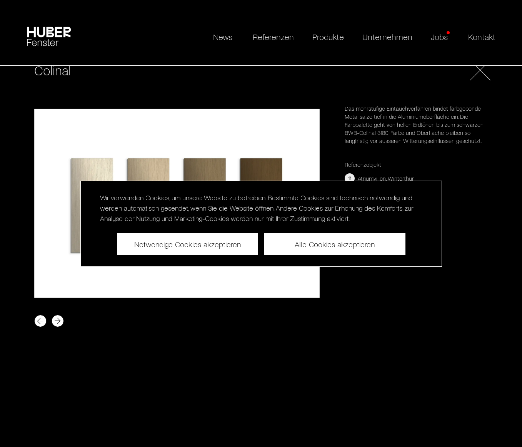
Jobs (439, 37)
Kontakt (481, 37)
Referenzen (273, 37)
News (222, 37)
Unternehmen (387, 37)
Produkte (328, 37)
